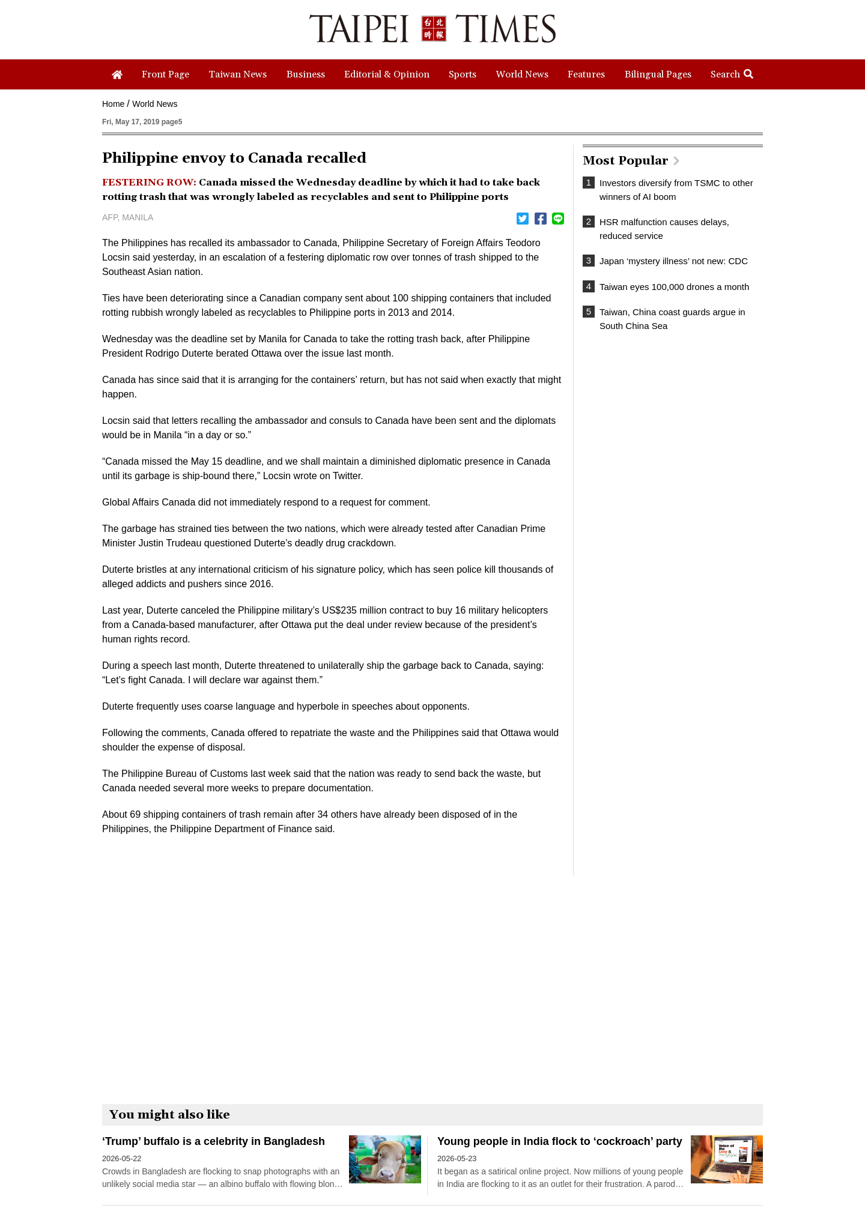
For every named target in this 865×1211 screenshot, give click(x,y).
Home (113, 104)
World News (154, 104)
